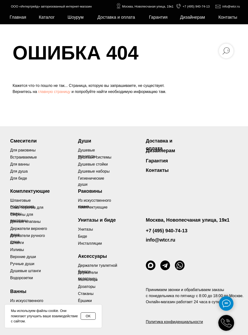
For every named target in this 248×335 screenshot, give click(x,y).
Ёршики (85, 301)
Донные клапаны (25, 221)
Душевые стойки (93, 164)
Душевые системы (94, 157)
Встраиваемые (23, 157)
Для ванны (20, 164)
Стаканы (85, 294)
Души (84, 140)
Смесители (23, 140)
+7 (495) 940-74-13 (196, 6)
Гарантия (157, 160)
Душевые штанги (25, 271)
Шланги (17, 243)
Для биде (18, 178)
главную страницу (54, 92)
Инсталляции (90, 243)
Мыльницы (88, 279)
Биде (82, 236)
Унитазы (85, 229)
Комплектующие (93, 207)
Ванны (18, 291)
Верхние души (23, 257)
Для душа (19, 171)
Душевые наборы (93, 171)
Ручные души (22, 264)
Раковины (90, 191)
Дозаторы (86, 287)
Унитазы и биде (97, 220)
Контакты (157, 170)
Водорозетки (21, 278)
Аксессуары (92, 256)
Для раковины (23, 150)
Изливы (17, 250)
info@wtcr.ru (231, 6)
